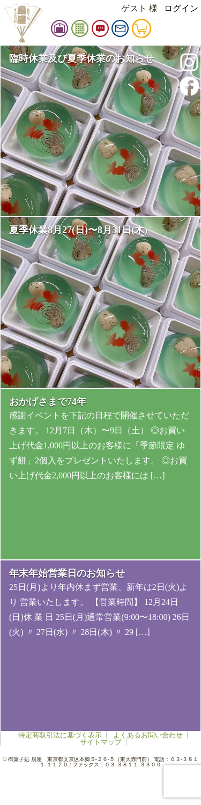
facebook (189, 86)
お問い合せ (137, 31)
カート (158, 31)
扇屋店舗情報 (76, 31)
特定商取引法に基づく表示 (60, 735)
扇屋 (23, 23)
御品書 (97, 31)
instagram (189, 62)
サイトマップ (101, 742)
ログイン (181, 8)
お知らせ (117, 31)
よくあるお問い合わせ (148, 735)
